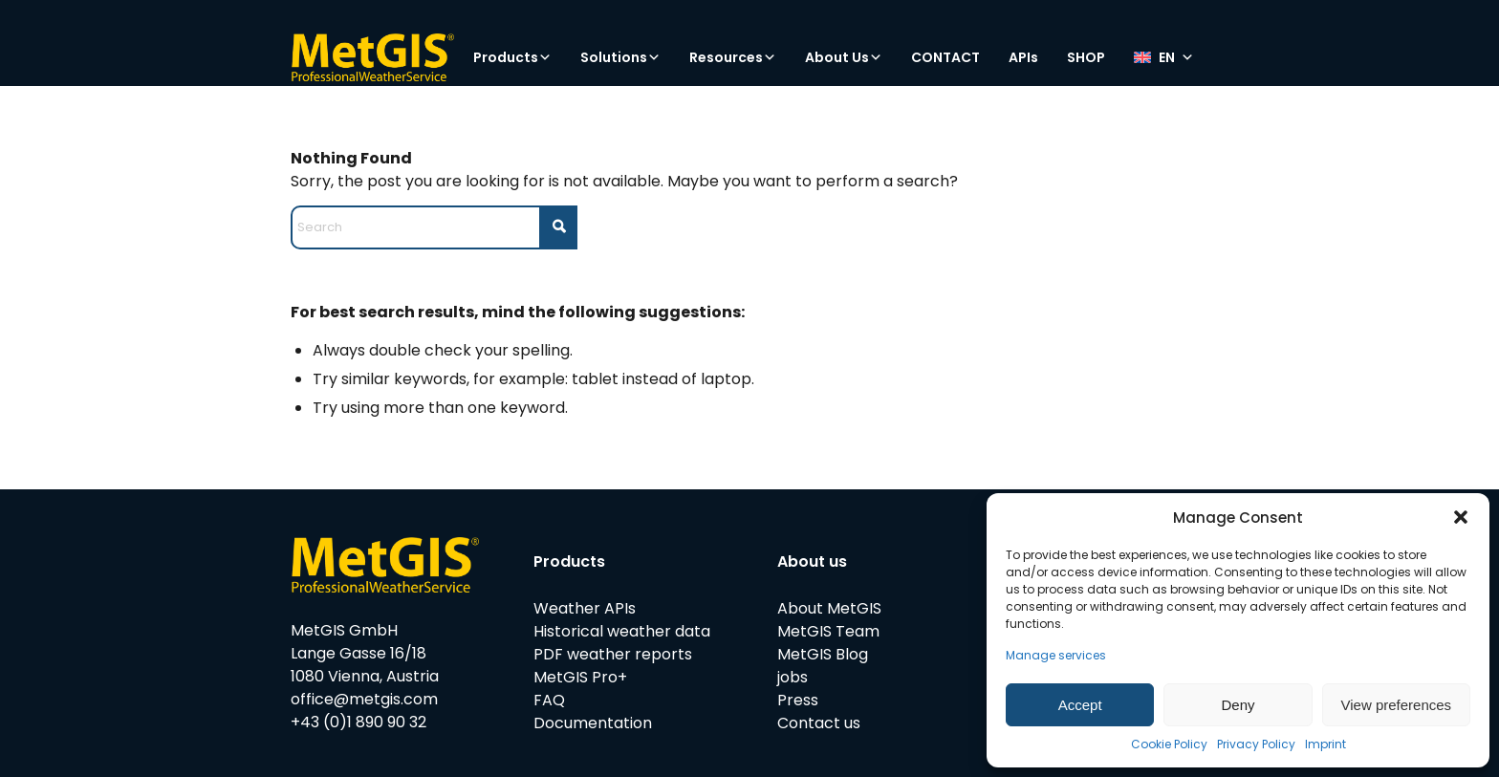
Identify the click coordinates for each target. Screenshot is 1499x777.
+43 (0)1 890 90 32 (358, 722)
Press (797, 700)
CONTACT (945, 57)
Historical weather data (621, 631)
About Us (843, 57)
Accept (1080, 705)
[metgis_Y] (372, 57)
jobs (792, 677)
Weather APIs (584, 608)
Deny (1237, 705)
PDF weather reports (612, 654)
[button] (1460, 517)
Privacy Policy (1256, 744)
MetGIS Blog (822, 654)
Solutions (620, 57)
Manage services (1056, 655)
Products (512, 57)
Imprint (1325, 744)
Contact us (818, 723)
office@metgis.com (364, 699)
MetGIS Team (828, 631)
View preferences (1396, 705)
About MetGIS (829, 608)
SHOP (1086, 57)
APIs (1023, 57)
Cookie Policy (1169, 744)
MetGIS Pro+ (580, 677)
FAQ (549, 700)
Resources (732, 57)
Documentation (592, 723)
